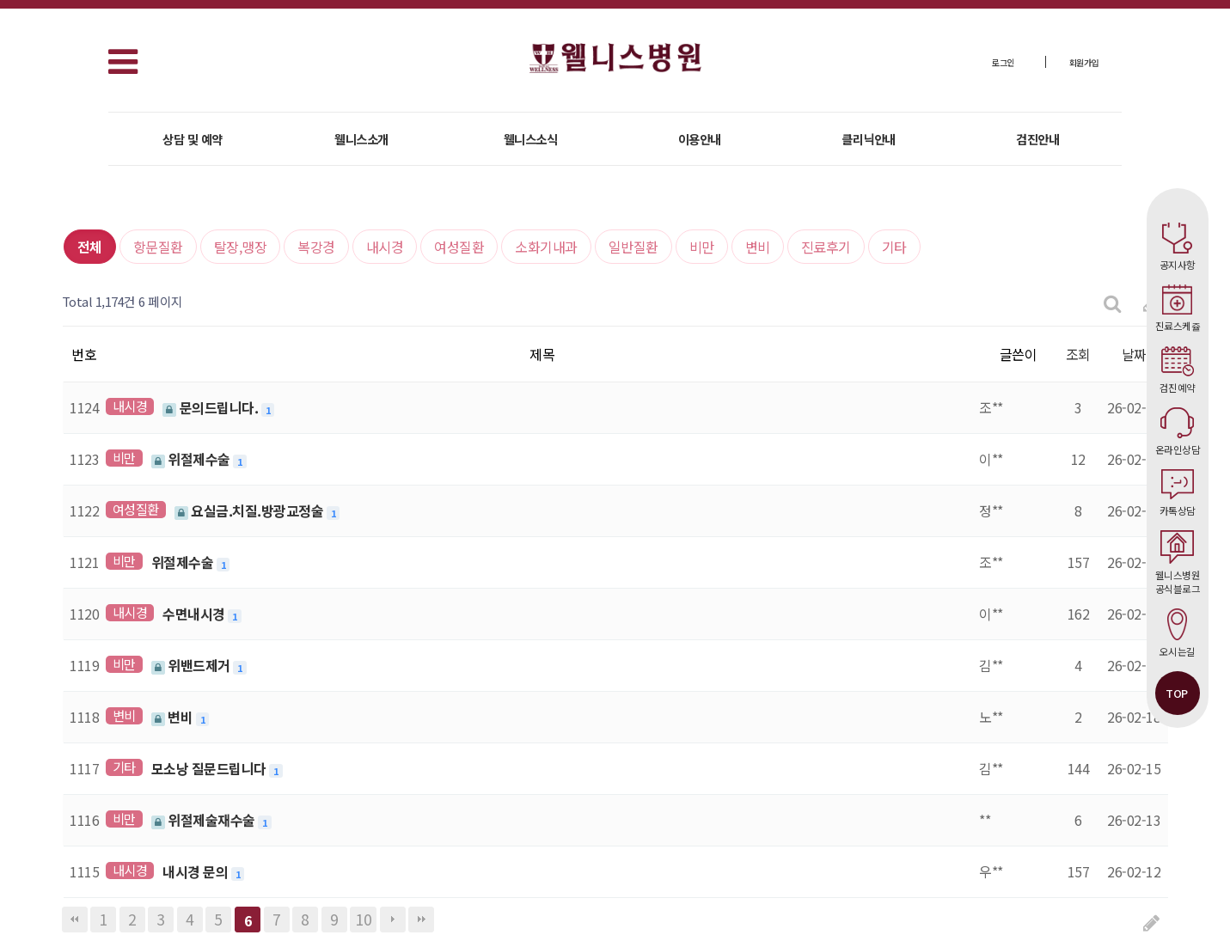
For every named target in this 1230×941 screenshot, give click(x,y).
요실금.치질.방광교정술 (250, 510)
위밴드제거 (192, 665)
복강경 (316, 246)
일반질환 (633, 246)
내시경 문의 (196, 871)
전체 (89, 246)
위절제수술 (192, 459)
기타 (894, 246)
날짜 (1134, 354)
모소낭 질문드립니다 (210, 768)
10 (363, 919)
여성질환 (459, 246)
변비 (757, 246)
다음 (393, 919)
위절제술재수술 (205, 820)
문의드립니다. (211, 407)
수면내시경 (195, 613)
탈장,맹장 (240, 246)
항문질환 (158, 246)
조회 (1078, 354)
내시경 (385, 246)
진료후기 (826, 246)
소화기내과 (546, 246)
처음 (75, 919)
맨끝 (421, 919)
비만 (701, 246)
